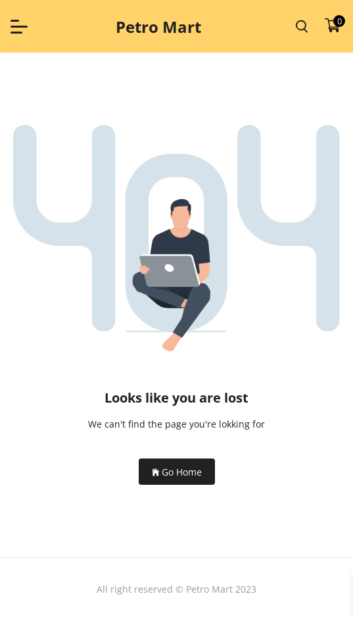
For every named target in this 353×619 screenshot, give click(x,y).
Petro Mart (158, 26)
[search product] (301, 26)
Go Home (177, 472)
